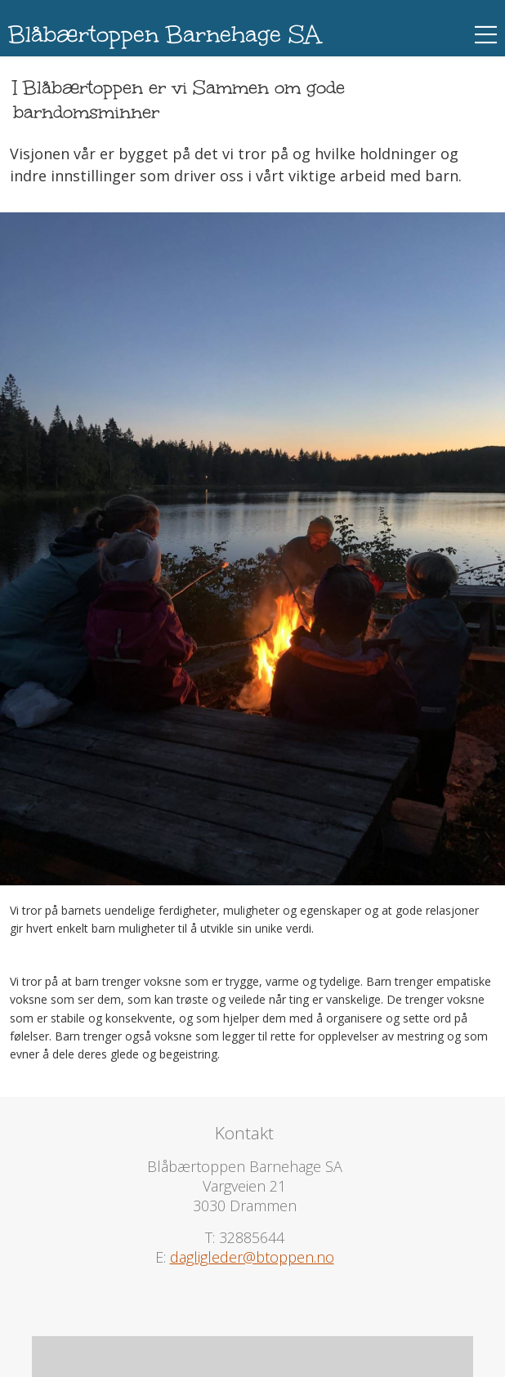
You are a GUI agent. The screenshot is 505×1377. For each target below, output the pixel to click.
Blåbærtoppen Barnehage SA (164, 34)
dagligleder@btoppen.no (252, 1257)
